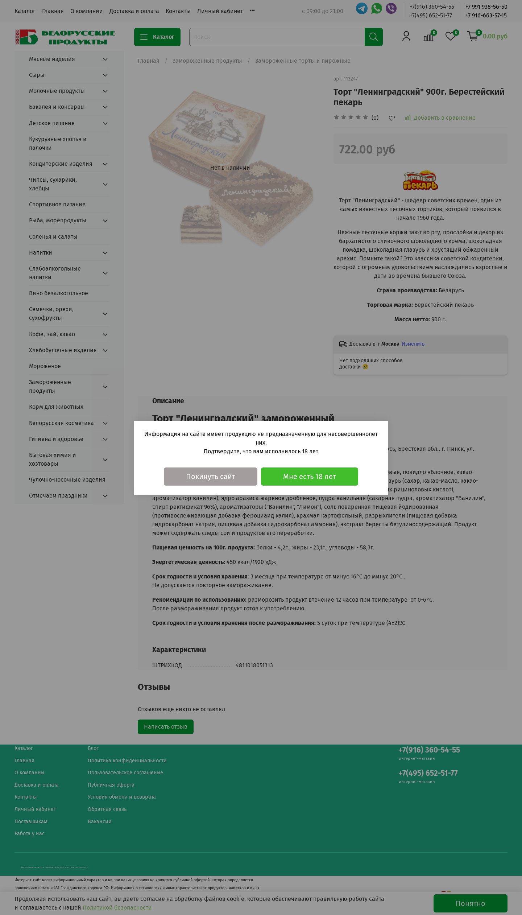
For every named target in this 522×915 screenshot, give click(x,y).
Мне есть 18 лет (309, 476)
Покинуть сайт (210, 476)
